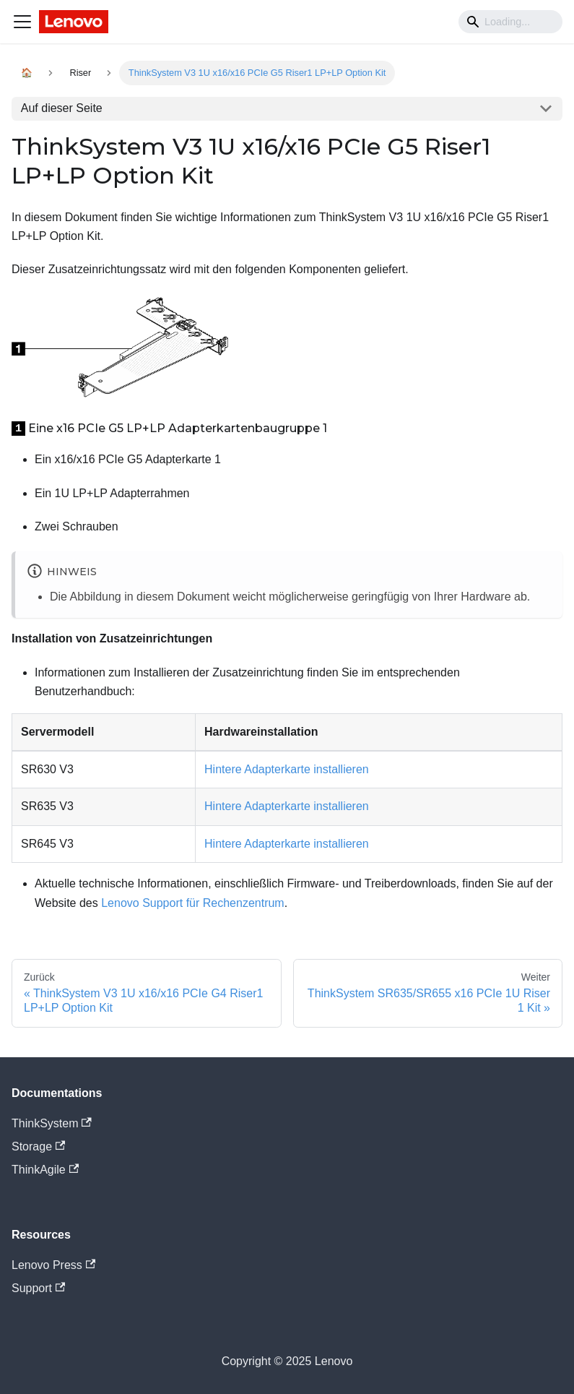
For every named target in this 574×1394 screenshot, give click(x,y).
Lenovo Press (53, 1265)
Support (38, 1288)
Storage (38, 1146)
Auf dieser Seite (62, 108)
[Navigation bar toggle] (22, 22)
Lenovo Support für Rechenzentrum (192, 903)
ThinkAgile (45, 1169)
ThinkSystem (52, 1123)
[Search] (510, 21)
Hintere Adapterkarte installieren (286, 769)
